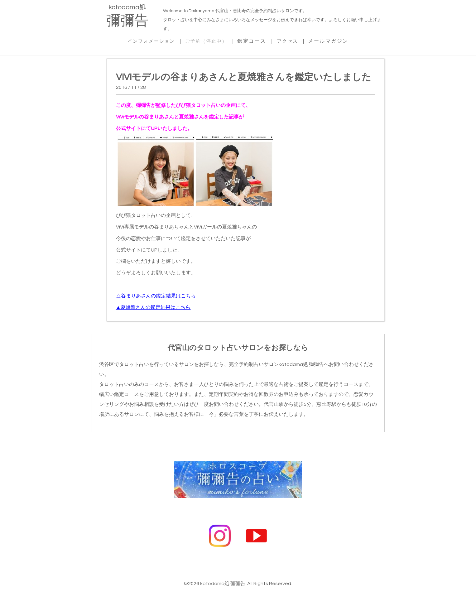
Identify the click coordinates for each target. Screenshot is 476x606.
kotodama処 (127, 17)
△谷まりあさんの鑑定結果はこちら (156, 294)
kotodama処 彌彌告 (222, 579)
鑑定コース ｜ (260, 40)
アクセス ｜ (297, 40)
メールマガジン (334, 40)
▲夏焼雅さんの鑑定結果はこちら (153, 306)
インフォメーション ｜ (151, 40)
